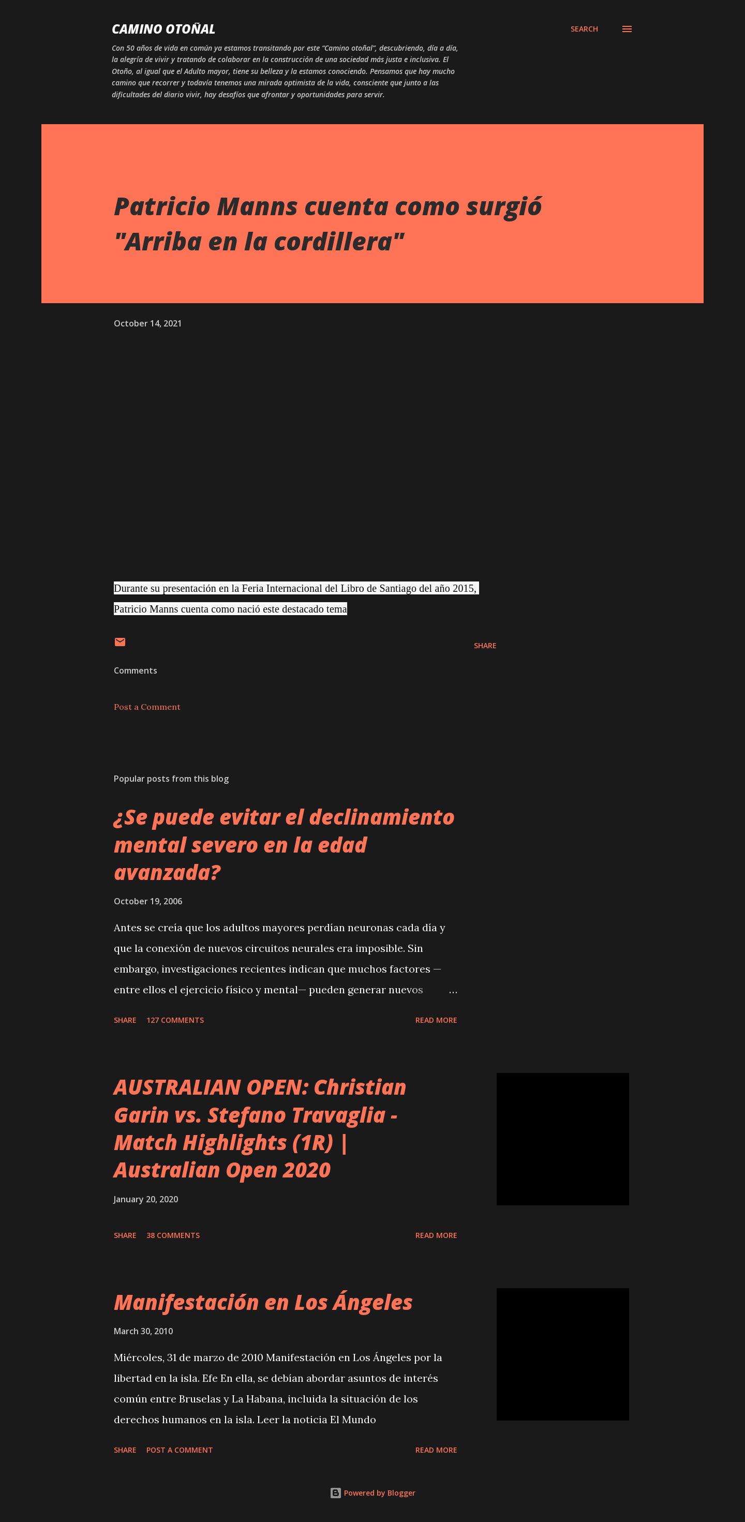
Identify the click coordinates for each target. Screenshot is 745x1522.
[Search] (584, 29)
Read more (436, 1020)
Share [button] (485, 645)
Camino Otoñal (164, 28)
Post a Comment (147, 707)
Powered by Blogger (372, 1493)
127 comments (175, 1020)
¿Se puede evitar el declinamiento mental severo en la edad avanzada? (284, 844)
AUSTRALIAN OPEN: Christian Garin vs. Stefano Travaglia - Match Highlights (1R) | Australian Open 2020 (260, 1128)
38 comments (173, 1235)
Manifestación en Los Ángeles (263, 1302)
